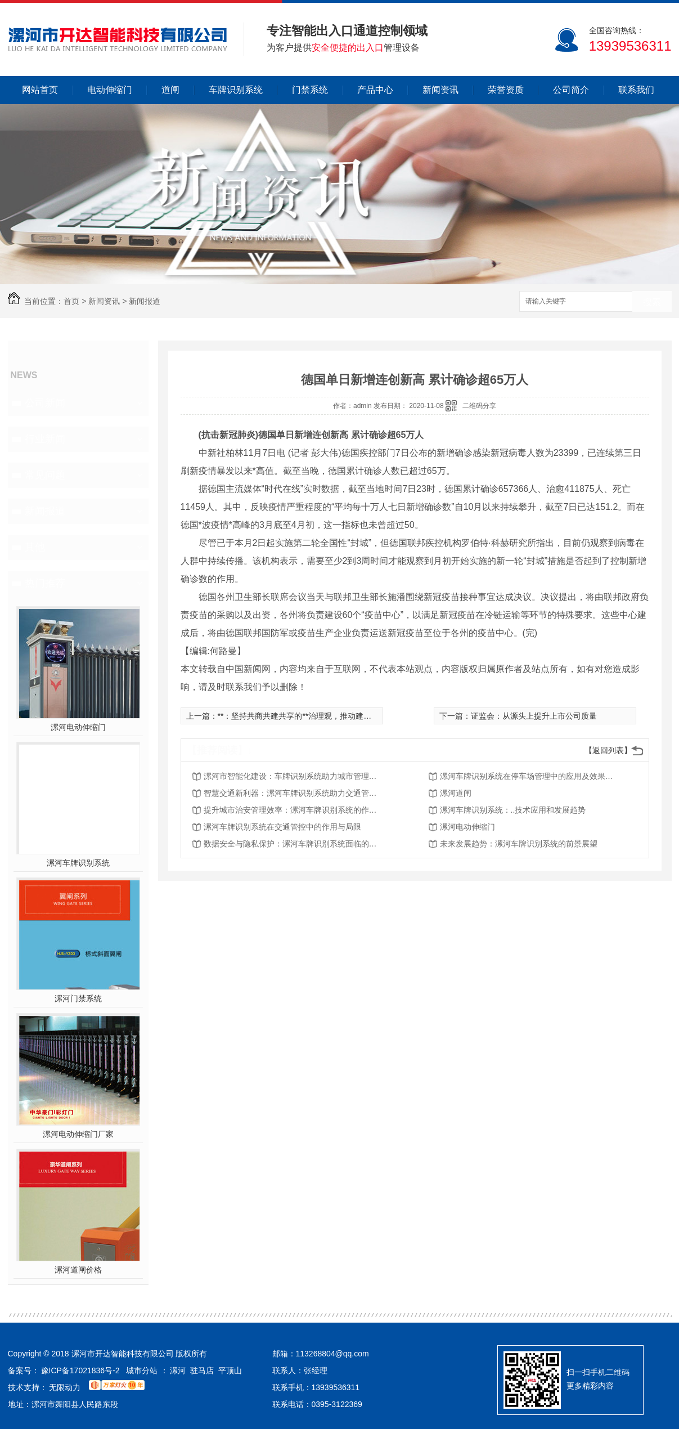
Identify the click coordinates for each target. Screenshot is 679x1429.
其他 (35, 547)
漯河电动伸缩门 (78, 727)
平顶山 (230, 1370)
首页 (71, 301)
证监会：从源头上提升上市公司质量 (534, 715)
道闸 (170, 90)
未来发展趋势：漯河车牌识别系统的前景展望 (518, 843)
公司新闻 (45, 403)
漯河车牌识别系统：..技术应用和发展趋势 (513, 809)
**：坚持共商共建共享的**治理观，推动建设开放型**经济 (317, 715)
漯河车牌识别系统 (78, 862)
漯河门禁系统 (78, 998)
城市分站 (142, 1370)
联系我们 (636, 90)
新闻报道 (144, 301)
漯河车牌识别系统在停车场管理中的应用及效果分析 (530, 776)
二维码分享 (479, 406)
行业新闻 (45, 439)
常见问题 (45, 475)
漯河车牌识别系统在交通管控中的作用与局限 (282, 826)
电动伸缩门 (109, 90)
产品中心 (375, 90)
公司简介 (571, 90)
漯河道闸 (455, 793)
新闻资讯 (440, 90)
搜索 (652, 302)
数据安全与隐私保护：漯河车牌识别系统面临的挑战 (294, 843)
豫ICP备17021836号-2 (80, 1370)
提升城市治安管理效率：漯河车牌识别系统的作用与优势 (294, 809)
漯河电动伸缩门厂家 (78, 1134)
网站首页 (40, 90)
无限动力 (64, 1387)
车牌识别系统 (236, 90)
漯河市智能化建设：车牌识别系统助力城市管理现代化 (294, 776)
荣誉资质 (506, 90)
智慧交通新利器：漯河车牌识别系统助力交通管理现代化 (294, 793)
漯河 (178, 1370)
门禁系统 (310, 90)
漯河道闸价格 (78, 1269)
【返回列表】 (608, 750)
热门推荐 (45, 583)
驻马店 (202, 1370)
